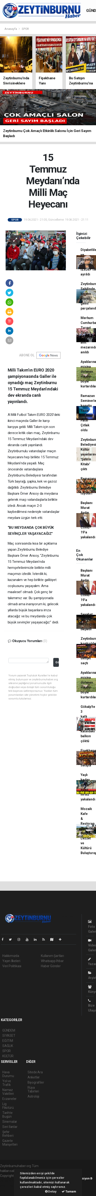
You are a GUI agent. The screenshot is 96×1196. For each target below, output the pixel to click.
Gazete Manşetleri (10, 1142)
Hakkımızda (10, 956)
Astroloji (33, 1096)
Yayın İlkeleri (11, 961)
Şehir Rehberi (8, 1133)
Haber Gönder (51, 966)
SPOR (25, 29)
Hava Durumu (8, 1074)
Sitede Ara (35, 1072)
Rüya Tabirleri (33, 1089)
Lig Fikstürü (8, 1105)
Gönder (57, 662)
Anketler (34, 1077)
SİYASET (8, 1035)
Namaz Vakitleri (8, 1091)
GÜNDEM (8, 1030)
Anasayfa (11, 29)
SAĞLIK (7, 1046)
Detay (51, 1191)
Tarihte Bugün (7, 1114)
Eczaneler (9, 1099)
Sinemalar (9, 1121)
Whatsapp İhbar (52, 961)
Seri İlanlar (10, 1127)
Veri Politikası (11, 966)
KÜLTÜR (8, 1056)
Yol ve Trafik (6, 1083)
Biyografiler (36, 1082)
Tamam (69, 1191)
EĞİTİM (7, 1041)
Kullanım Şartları (52, 956)
